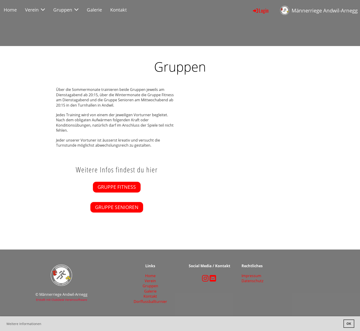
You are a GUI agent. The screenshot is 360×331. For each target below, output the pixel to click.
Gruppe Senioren (116, 207)
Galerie (94, 10)
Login (260, 10)
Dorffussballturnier (150, 301)
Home (10, 10)
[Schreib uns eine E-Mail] (213, 278)
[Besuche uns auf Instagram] (205, 278)
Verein (35, 10)
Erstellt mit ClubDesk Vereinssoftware (61, 300)
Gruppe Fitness (117, 187)
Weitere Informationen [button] (23, 324)
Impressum (251, 275)
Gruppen (66, 10)
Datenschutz (252, 280)
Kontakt (118, 10)
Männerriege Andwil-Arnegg (325, 10)
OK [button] (348, 323)
